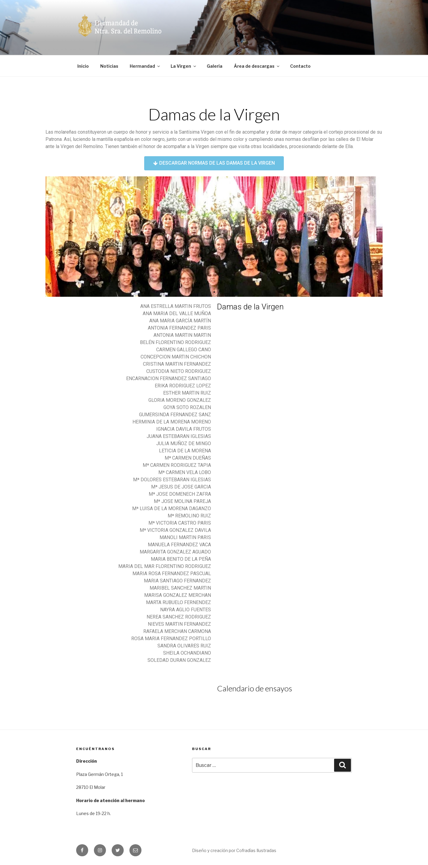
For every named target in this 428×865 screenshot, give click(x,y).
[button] (214, 163)
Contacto (300, 66)
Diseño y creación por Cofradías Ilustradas (234, 850)
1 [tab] (214, 292)
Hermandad (145, 66)
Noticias (109, 66)
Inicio (83, 66)
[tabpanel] (214, 236)
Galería (214, 66)
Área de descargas (257, 66)
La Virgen (184, 66)
